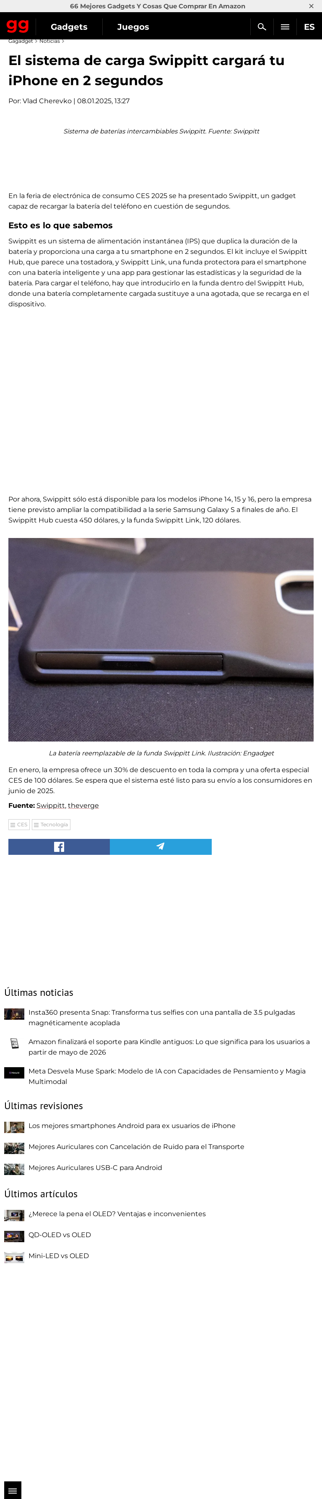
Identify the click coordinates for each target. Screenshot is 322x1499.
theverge (83, 1009)
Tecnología (54, 1028)
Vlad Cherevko (47, 101)
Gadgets (69, 27)
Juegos (133, 27)
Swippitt (50, 1009)
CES (22, 1028)
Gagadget (18, 24)
